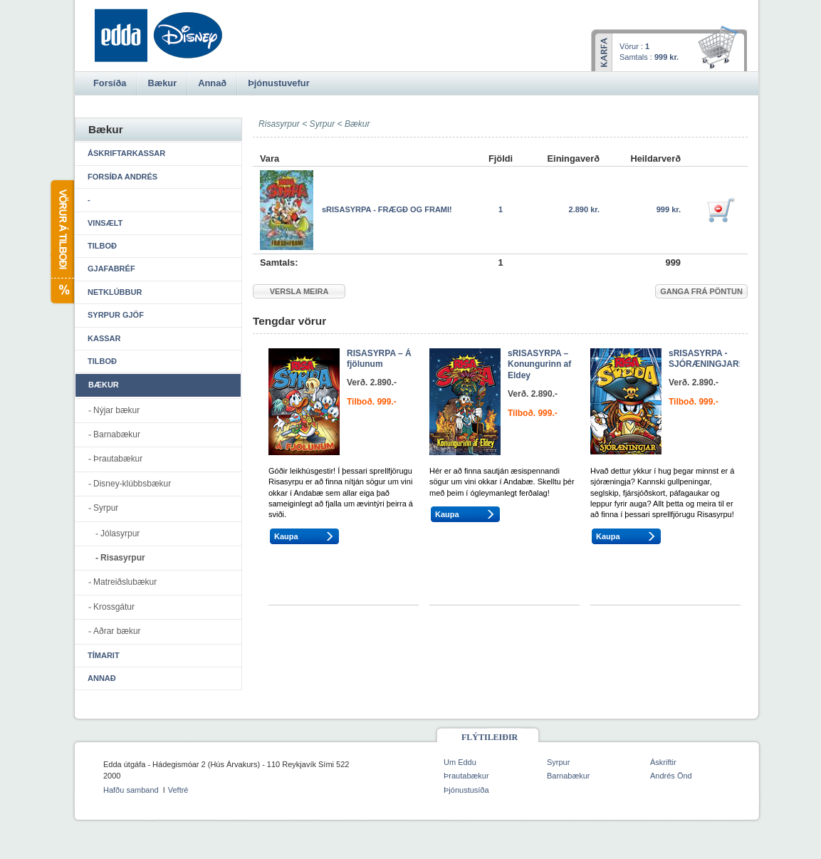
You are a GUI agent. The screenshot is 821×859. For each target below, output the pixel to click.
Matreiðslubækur (125, 582)
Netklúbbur (115, 292)
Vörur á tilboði (61, 242)
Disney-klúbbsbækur (132, 484)
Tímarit (104, 655)
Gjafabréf (111, 268)
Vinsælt (105, 223)
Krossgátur (114, 607)
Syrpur (322, 124)
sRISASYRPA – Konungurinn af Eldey (539, 364)
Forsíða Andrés (122, 176)
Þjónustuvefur (278, 83)
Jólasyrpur (120, 533)
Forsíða (109, 83)
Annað (102, 678)
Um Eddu (460, 762)
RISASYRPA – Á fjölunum (379, 359)
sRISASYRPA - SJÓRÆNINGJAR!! (707, 359)
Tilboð (102, 245)
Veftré (178, 790)
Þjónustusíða (466, 790)
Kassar (104, 338)
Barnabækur (116, 434)
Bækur (357, 124)
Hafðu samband (131, 790)
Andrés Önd (671, 775)
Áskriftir (663, 762)
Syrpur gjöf (116, 315)
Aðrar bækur (117, 631)
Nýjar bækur (116, 410)
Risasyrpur (122, 558)
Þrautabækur (117, 459)
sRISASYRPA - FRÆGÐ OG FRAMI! (387, 209)
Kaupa (286, 536)
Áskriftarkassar (126, 153)
